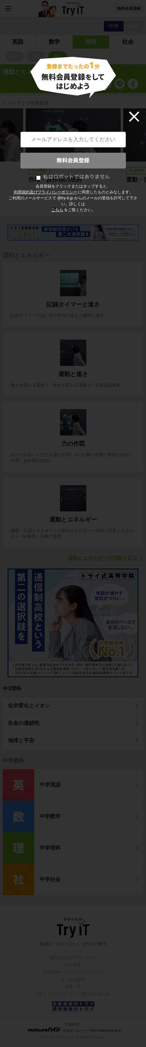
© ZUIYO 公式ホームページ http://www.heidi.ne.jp (74, 1027)
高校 (133, 26)
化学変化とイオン (29, 705)
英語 (17, 42)
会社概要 (73, 965)
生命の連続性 (24, 723)
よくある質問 (73, 979)
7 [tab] (83, 209)
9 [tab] (92, 209)
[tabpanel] (73, 154)
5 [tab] (73, 209)
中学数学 (50, 816)
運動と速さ (73, 374)
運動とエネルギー (73, 519)
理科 (91, 42)
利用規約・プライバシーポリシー (73, 972)
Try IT (73, 8)
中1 (15, 56)
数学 (54, 42)
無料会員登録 (129, 8)
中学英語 (50, 785)
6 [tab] (78, 209)
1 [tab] (55, 209)
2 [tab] (60, 209)
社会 (127, 42)
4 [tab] (69, 209)
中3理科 (12, 688)
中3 (57, 56)
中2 (36, 56)
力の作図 (73, 443)
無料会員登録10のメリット (73, 958)
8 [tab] (87, 209)
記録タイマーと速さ (73, 304)
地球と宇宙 (21, 740)
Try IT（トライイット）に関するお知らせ (73, 994)
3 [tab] (64, 209)
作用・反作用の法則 (55, 179)
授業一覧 (73, 987)
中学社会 (50, 879)
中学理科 (50, 848)
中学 (113, 26)
